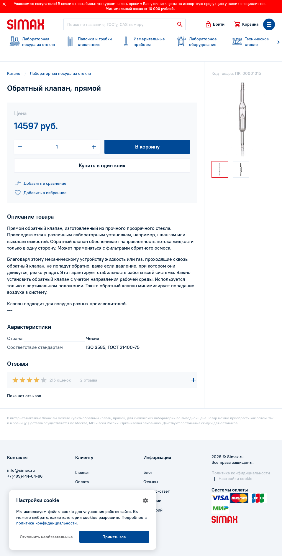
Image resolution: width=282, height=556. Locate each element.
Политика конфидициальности (241, 473)
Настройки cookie (236, 478)
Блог (148, 472)
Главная (82, 472)
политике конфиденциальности (46, 523)
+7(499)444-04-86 (24, 476)
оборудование (198, 41)
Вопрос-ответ (156, 491)
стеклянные (87, 41)
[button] (214, 24)
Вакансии (152, 500)
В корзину (147, 146)
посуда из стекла (31, 41)
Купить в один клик (102, 165)
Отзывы (150, 481)
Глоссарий (153, 510)
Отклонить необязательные (46, 536)
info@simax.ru (21, 470)
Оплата (82, 481)
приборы (143, 41)
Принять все (114, 536)
